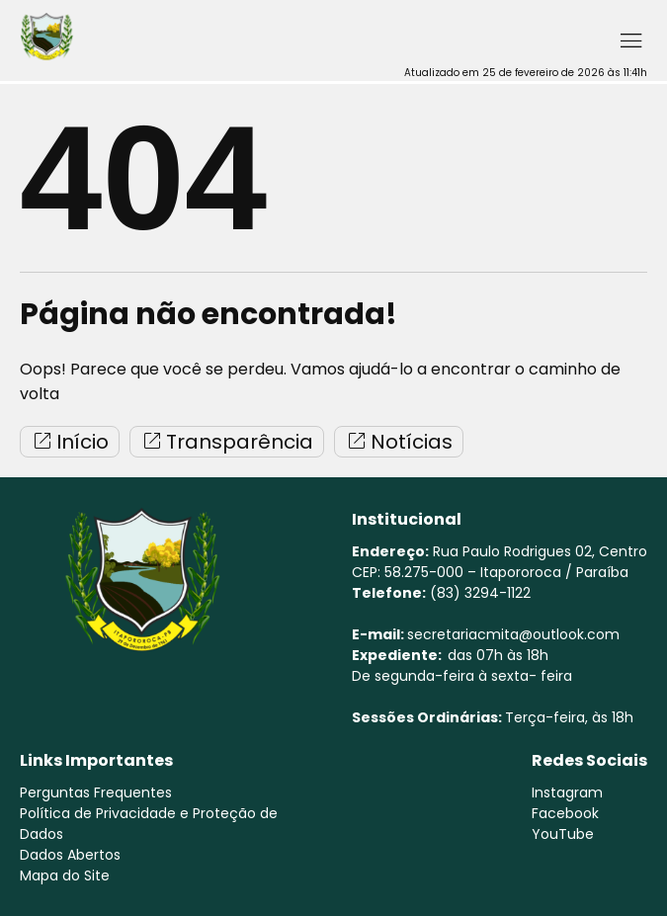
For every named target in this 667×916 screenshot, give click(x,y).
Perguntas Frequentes (96, 792)
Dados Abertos (70, 855)
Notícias (399, 442)
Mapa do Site (65, 875)
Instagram (567, 792)
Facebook (565, 813)
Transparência (226, 442)
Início (70, 442)
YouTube (563, 834)
